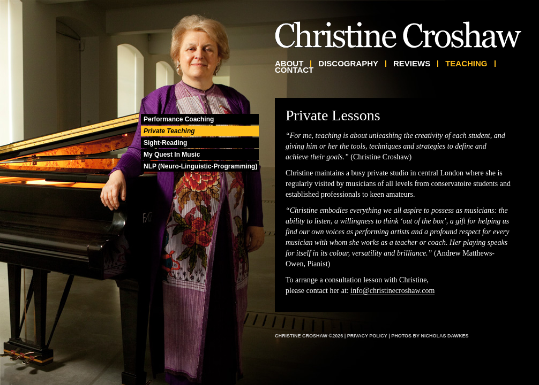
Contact (294, 70)
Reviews (411, 63)
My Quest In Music (172, 154)
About (289, 63)
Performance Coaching (179, 119)
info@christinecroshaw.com (392, 291)
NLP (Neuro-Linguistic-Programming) (200, 166)
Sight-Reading (165, 143)
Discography (348, 63)
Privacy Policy (367, 335)
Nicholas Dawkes (444, 335)
